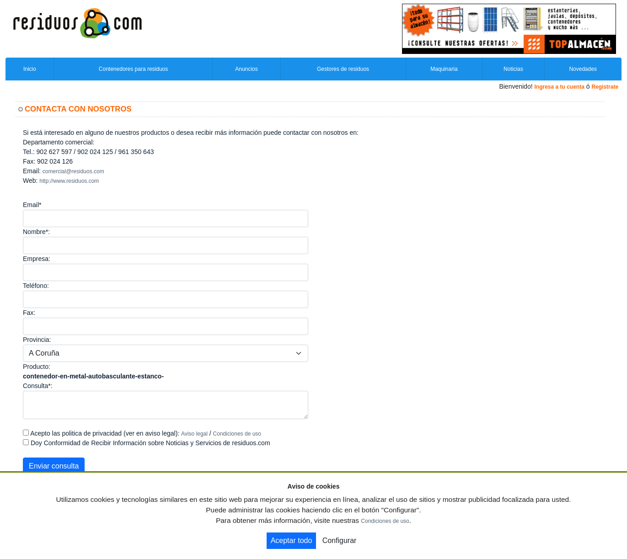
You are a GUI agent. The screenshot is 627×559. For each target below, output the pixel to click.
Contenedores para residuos (133, 69)
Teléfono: (36, 285)
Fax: (29, 312)
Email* (32, 204)
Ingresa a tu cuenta (559, 87)
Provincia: (37, 339)
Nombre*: (36, 231)
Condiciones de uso (237, 434)
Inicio (29, 69)
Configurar (339, 540)
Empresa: (36, 258)
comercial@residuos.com (73, 171)
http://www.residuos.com (69, 181)
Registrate (604, 87)
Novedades (583, 69)
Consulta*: (38, 385)
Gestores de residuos (343, 69)
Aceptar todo (291, 540)
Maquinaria (443, 69)
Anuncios (246, 69)
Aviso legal (194, 434)
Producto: (36, 366)
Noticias (513, 69)
